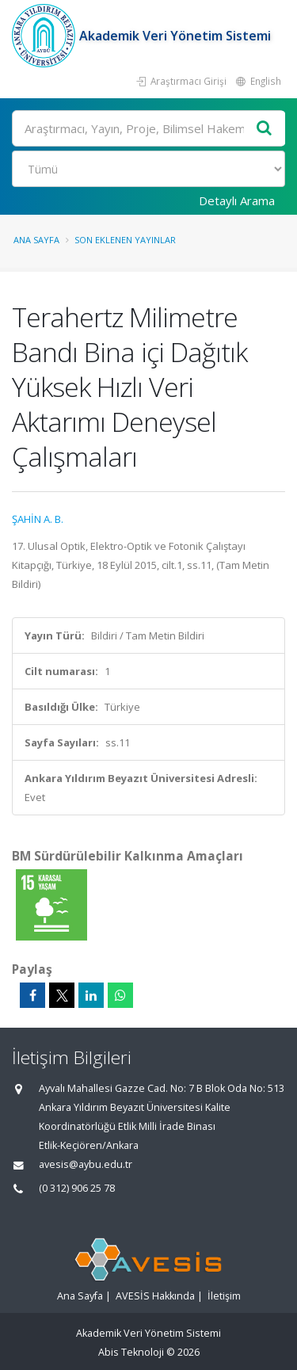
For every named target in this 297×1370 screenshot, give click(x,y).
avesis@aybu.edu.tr (85, 1164)
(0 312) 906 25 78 (77, 1188)
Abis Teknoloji (131, 1352)
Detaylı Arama (237, 200)
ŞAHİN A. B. (37, 519)
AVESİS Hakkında (155, 1296)
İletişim (224, 1296)
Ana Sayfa (36, 240)
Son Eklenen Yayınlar (125, 240)
